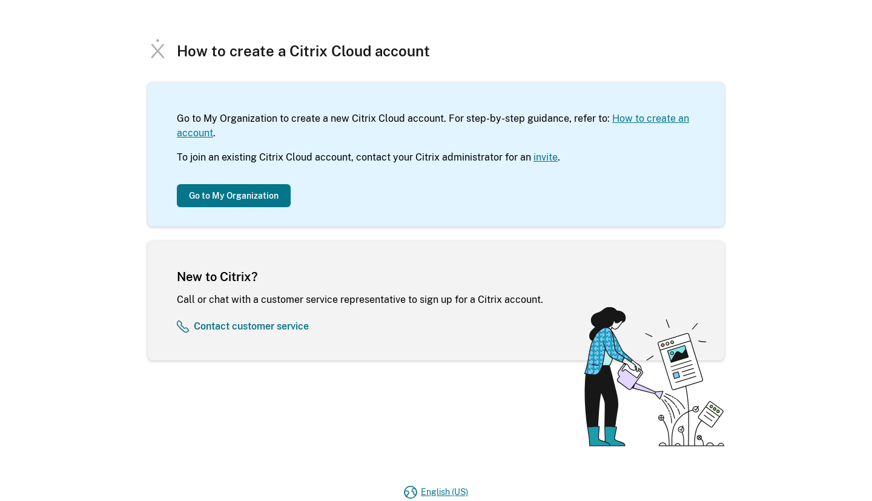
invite (545, 157)
